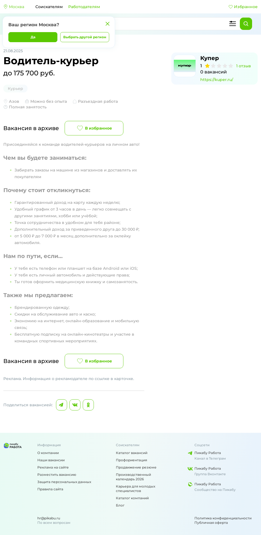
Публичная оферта (211, 522)
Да (33, 37)
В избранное (94, 128)
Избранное (243, 6)
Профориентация (131, 460)
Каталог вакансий (131, 453)
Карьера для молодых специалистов (135, 488)
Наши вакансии (51, 460)
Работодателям (84, 6)
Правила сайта (50, 489)
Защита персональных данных (64, 482)
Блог (120, 505)
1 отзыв (243, 65)
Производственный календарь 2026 (133, 476)
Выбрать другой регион (84, 37)
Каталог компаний (132, 498)
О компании (48, 453)
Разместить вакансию (56, 474)
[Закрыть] (107, 24)
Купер (209, 58)
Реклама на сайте (53, 467)
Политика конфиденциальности (223, 518)
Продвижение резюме (136, 467)
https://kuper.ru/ (216, 79)
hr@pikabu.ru (48, 518)
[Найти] (246, 24)
